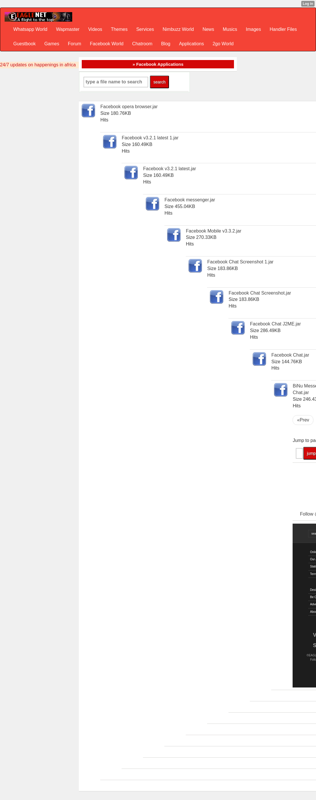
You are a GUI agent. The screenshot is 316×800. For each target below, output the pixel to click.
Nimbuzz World (178, 29)
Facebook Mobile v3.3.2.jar (213, 230)
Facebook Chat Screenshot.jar (259, 293)
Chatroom (142, 43)
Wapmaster (67, 29)
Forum (74, 43)
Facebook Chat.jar (290, 355)
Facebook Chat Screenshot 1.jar (240, 261)
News (208, 29)
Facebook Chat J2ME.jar (275, 323)
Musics (230, 29)
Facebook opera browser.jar (128, 106)
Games (51, 43)
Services (145, 29)
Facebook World (106, 43)
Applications (191, 43)
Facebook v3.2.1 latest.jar (169, 168)
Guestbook (24, 43)
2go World (223, 43)
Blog (165, 43)
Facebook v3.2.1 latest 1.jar (150, 137)
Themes (119, 29)
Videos (95, 29)
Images (253, 29)
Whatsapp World (30, 29)
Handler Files (283, 29)
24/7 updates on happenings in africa (38, 64)
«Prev (303, 419)
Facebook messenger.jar (189, 199)
